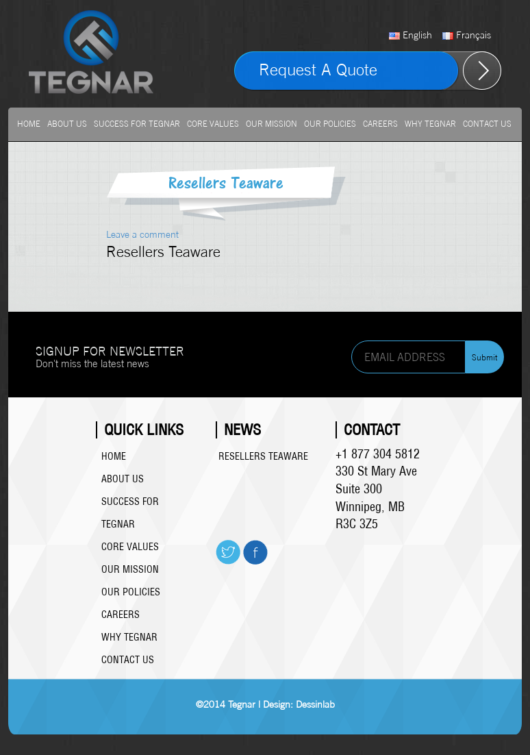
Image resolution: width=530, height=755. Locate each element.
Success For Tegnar (137, 124)
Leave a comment (142, 234)
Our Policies (330, 124)
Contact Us (487, 124)
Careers (380, 124)
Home (28, 124)
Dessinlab (315, 704)
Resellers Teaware (263, 456)
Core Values (213, 124)
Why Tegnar (430, 124)
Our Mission (271, 124)
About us (67, 124)
